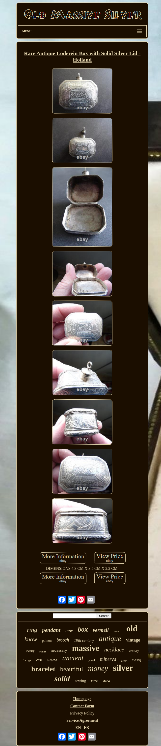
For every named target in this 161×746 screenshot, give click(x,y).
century (134, 651)
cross (52, 659)
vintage (133, 640)
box (83, 629)
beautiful (71, 669)
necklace (114, 649)
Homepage (82, 699)
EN (78, 727)
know (31, 639)
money (98, 668)
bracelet (43, 669)
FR (86, 727)
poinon (47, 641)
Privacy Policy (82, 713)
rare (94, 680)
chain (42, 651)
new (69, 630)
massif (136, 660)
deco (106, 681)
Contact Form (82, 706)
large (27, 660)
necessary (59, 650)
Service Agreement (82, 720)
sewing (80, 681)
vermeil (101, 630)
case (39, 660)
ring (32, 629)
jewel (91, 660)
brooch (62, 640)
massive (85, 648)
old (131, 628)
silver (123, 668)
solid (62, 678)
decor (124, 660)
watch (117, 631)
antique (110, 638)
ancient (72, 658)
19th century (84, 640)
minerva (108, 659)
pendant (51, 630)
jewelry (30, 651)
